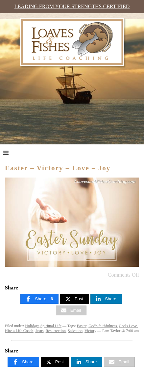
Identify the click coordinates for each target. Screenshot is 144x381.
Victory (90, 330)
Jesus (39, 330)
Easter (82, 326)
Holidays (32, 326)
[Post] (74, 299)
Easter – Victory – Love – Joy (57, 168)
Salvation (75, 330)
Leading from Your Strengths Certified (72, 6)
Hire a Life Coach (19, 330)
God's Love (128, 326)
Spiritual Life (50, 326)
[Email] (71, 310)
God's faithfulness (102, 326)
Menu (18, 152)
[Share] (39, 299)
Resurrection (56, 330)
